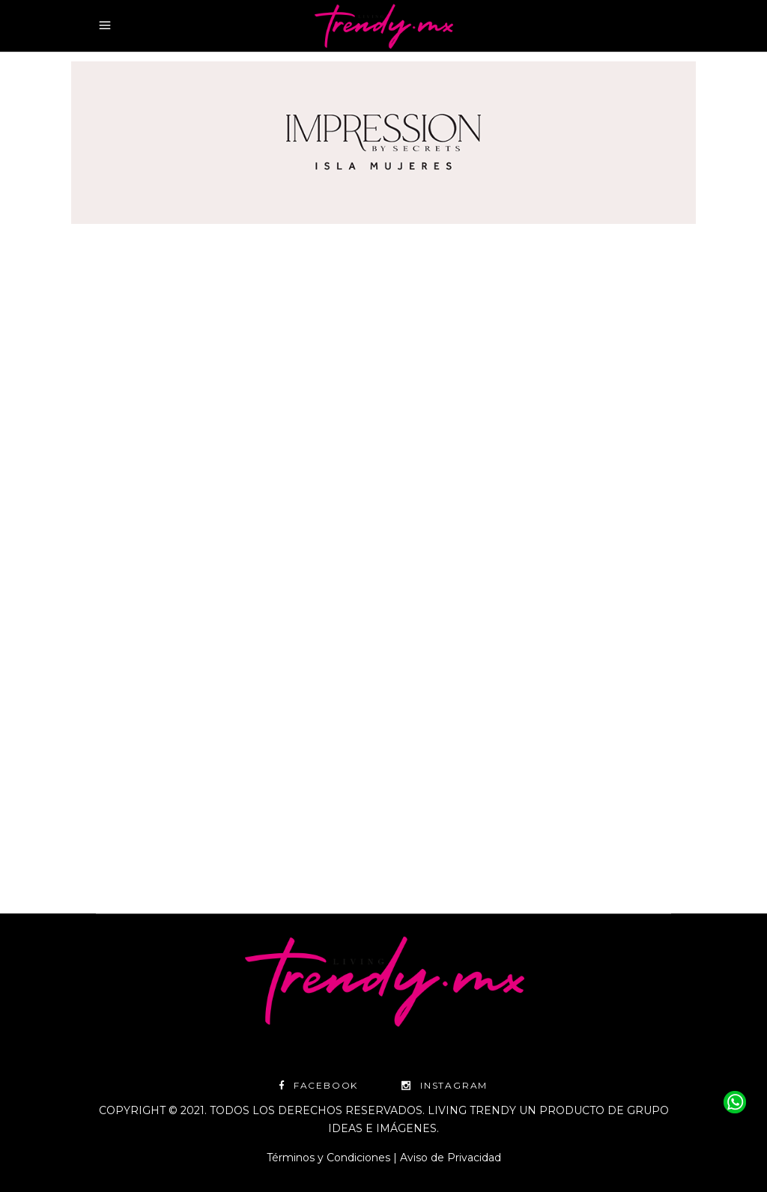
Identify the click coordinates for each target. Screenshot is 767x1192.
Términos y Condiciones (328, 1157)
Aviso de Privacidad (450, 1157)
